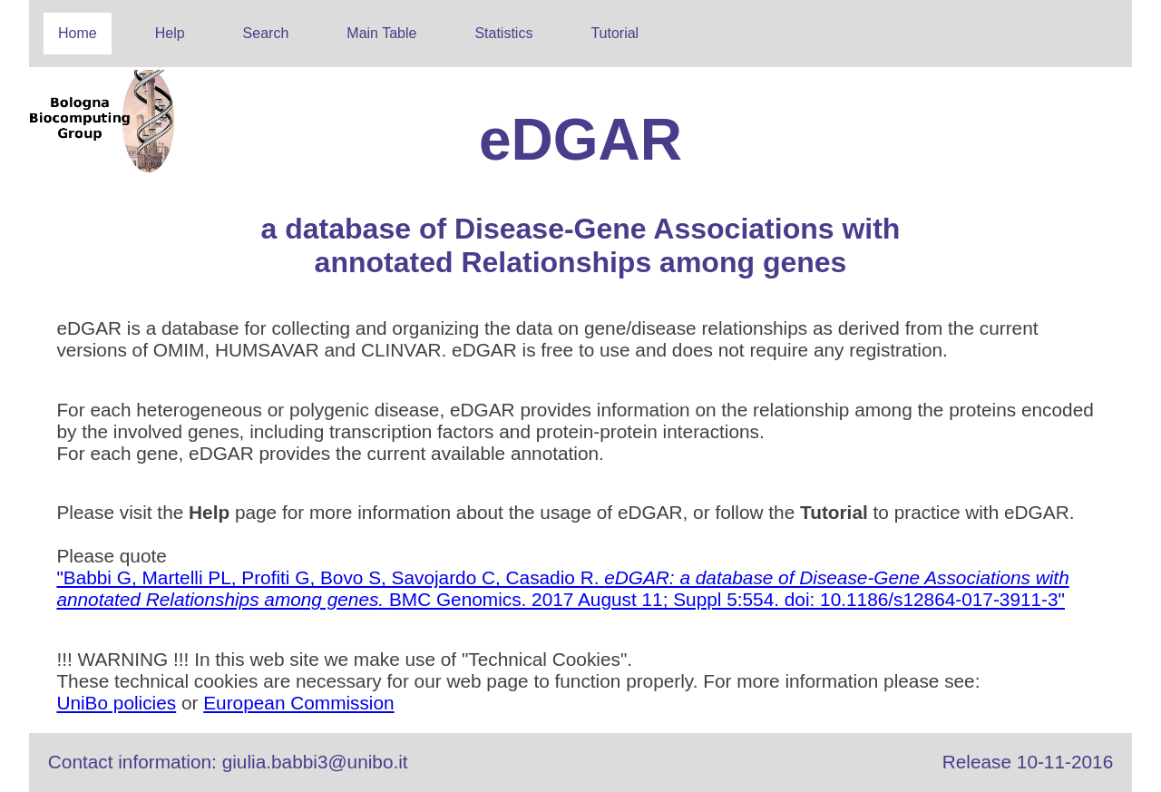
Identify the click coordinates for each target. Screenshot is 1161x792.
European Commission (298, 702)
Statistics (503, 33)
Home (77, 33)
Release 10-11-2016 (1027, 761)
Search (266, 33)
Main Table (381, 33)
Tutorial (614, 33)
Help (170, 33)
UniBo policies (116, 702)
